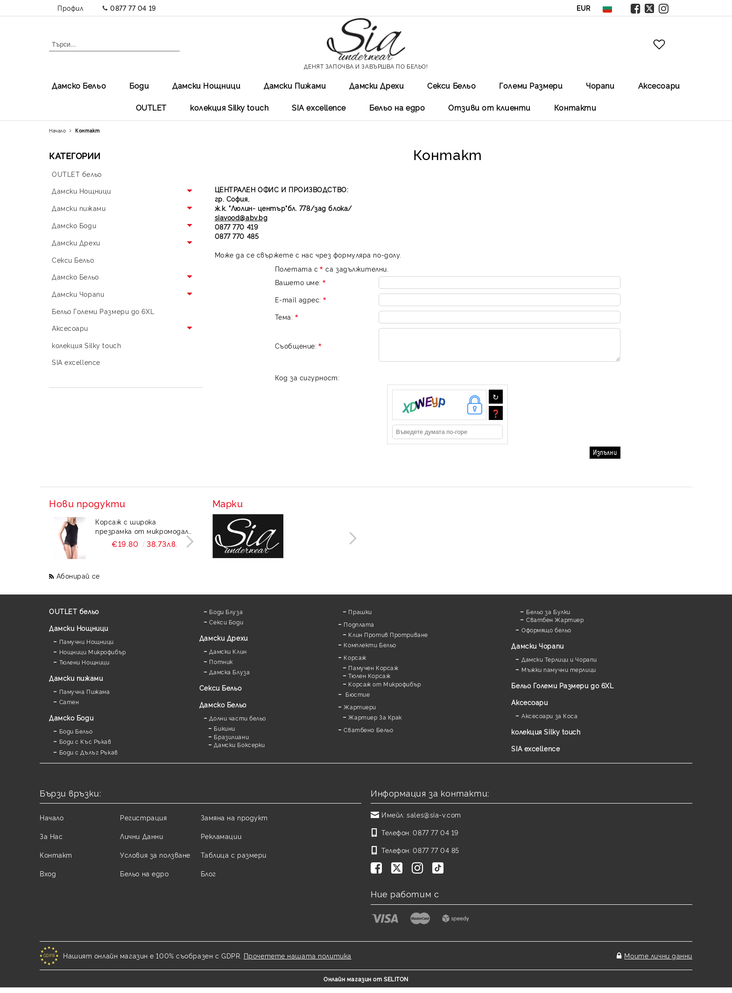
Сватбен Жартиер (555, 625)
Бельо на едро (397, 107)
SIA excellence (535, 753)
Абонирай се (78, 581)
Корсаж (355, 663)
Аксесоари (659, 85)
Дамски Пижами (295, 85)
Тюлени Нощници (84, 667)
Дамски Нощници (206, 85)
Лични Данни (141, 841)
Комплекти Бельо (370, 650)
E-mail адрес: (301, 299)
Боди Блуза (226, 617)
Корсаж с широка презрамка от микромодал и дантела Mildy (142, 532)
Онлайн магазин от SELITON (366, 984)
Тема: (287, 316)
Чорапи (600, 85)
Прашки (360, 617)
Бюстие (357, 700)
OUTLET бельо (74, 616)
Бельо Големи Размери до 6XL (562, 690)
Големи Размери (531, 85)
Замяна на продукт (234, 822)
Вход (48, 878)
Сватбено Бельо (368, 735)
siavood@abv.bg (241, 217)
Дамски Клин (227, 657)
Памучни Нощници (86, 647)
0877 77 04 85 (436, 855)
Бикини (224, 734)
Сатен (69, 707)
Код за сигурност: (307, 382)
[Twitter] (398, 874)
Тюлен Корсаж (369, 681)
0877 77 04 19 (132, 7)
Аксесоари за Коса (549, 721)
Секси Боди (226, 627)
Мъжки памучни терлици (558, 675)
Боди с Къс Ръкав (85, 747)
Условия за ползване (155, 860)
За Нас (51, 841)
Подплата (359, 630)
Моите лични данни (658, 961)
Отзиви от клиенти (489, 107)
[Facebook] (378, 874)
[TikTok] (439, 874)
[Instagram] (419, 874)
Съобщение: (299, 348)
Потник (220, 667)
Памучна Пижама (84, 697)
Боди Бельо (76, 737)
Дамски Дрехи (376, 85)
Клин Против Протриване (388, 640)
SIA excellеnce (319, 107)
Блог (208, 878)
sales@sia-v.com (434, 820)
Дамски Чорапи (537, 651)
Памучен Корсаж (373, 673)
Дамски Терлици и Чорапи (559, 665)
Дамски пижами (76, 683)
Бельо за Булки (548, 617)
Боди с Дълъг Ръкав (88, 758)
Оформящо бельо (546, 635)
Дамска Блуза (229, 677)
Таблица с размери (234, 860)
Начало (57, 130)
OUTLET (151, 107)
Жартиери (360, 712)
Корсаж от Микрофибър (384, 689)
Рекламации (221, 841)
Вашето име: (301, 282)
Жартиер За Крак (374, 723)
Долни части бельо (237, 723)
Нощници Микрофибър (92, 657)
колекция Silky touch (229, 107)
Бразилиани (231, 742)
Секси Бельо (451, 85)
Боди (139, 85)
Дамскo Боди (71, 723)
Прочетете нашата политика (298, 961)
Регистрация (143, 822)
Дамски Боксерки (239, 750)
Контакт (56, 860)
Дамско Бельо (79, 85)
